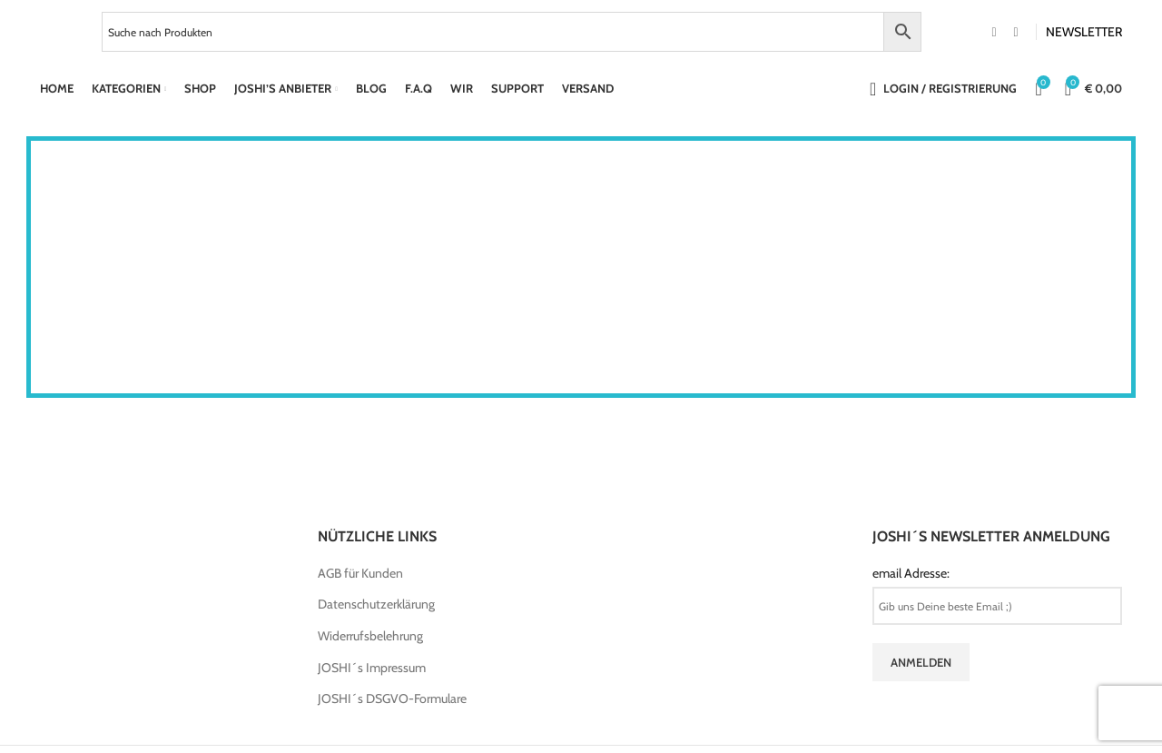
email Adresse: (911, 573)
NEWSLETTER (1084, 32)
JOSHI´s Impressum (372, 667)
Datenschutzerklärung (376, 604)
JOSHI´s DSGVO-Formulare (392, 698)
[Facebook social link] (994, 32)
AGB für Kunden (360, 573)
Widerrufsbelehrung (370, 636)
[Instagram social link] (1016, 32)
